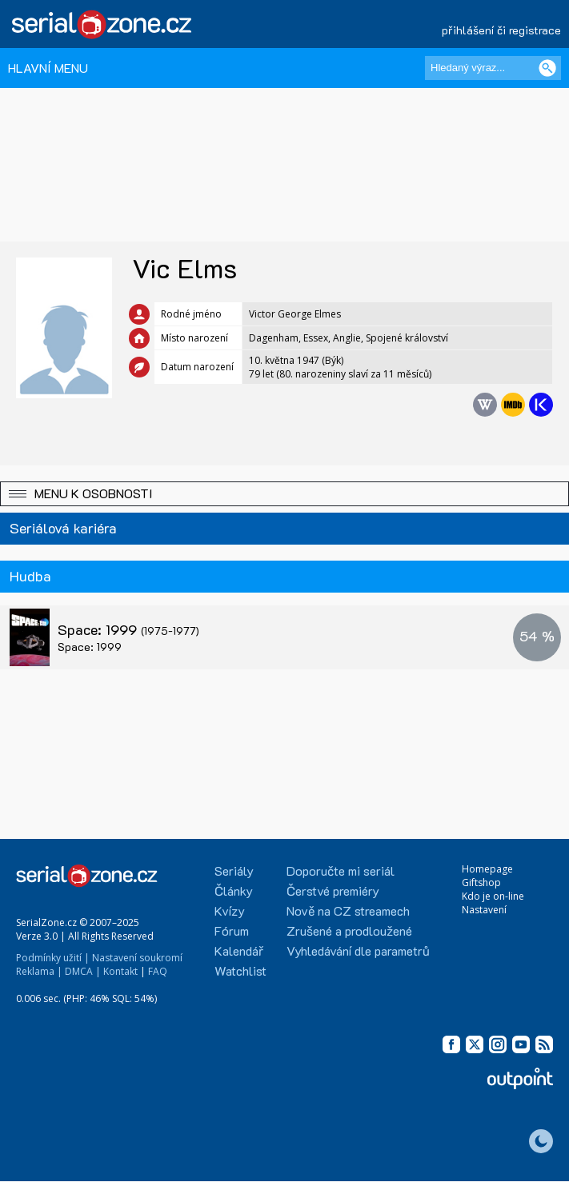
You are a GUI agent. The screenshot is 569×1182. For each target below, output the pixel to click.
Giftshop (481, 882)
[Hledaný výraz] (493, 68)
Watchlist (240, 970)
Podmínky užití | (53, 957)
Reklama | (39, 971)
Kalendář (238, 950)
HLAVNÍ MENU (48, 67)
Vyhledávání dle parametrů (358, 950)
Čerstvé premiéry (333, 890)
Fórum (231, 930)
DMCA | (83, 971)
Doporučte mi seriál (341, 870)
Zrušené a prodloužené (349, 930)
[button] (284, 493)
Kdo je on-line (493, 896)
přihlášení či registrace (501, 30)
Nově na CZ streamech (348, 910)
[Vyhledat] (547, 68)
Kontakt (120, 971)
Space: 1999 (128, 629)
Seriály (234, 870)
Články (233, 890)
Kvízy (229, 910)
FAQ (157, 971)
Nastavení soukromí (137, 957)
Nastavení (484, 909)
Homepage (487, 869)
